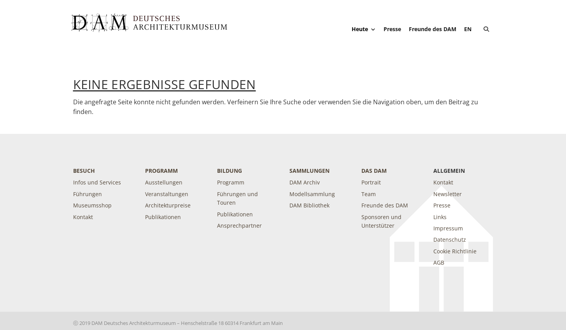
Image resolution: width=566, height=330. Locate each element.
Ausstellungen (163, 182)
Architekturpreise (168, 205)
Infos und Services (97, 182)
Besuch (84, 170)
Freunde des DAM (432, 29)
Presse (392, 29)
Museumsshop (92, 205)
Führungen (87, 194)
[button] (486, 29)
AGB (438, 262)
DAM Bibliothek (309, 205)
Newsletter (447, 194)
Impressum (448, 228)
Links (440, 217)
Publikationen (163, 217)
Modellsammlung (312, 194)
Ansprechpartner (239, 225)
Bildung (229, 170)
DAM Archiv (304, 182)
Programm (161, 170)
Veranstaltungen (166, 194)
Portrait (371, 182)
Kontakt (83, 217)
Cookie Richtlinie (455, 251)
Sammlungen (309, 170)
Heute (364, 29)
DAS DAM (374, 170)
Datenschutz (449, 239)
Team (368, 194)
